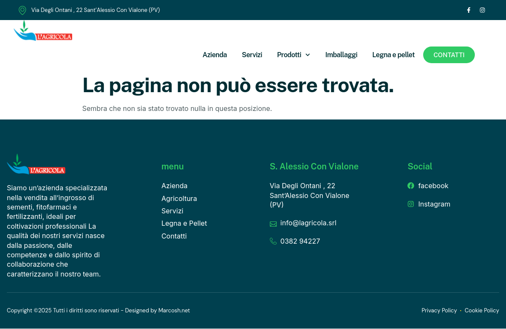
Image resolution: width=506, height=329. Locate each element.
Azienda (214, 55)
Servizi (252, 55)
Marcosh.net (174, 310)
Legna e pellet (393, 55)
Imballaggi (341, 55)
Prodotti (293, 55)
